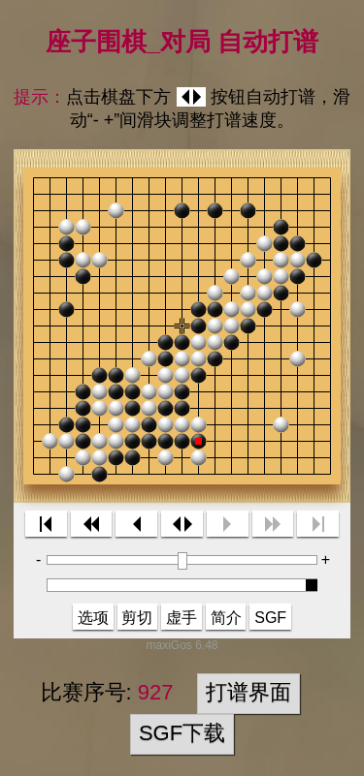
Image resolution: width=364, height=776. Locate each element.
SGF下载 (182, 733)
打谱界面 (248, 692)
